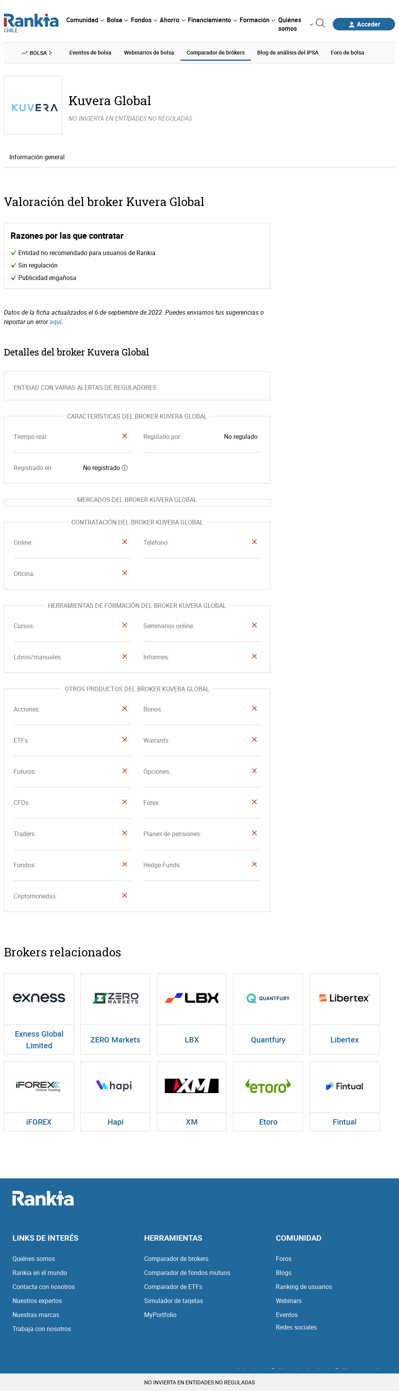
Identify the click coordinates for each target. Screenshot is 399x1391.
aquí (55, 321)
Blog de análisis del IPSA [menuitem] (287, 52)
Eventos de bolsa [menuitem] (90, 52)
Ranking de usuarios (304, 1286)
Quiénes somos (33, 1258)
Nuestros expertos (37, 1300)
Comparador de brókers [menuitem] (216, 52)
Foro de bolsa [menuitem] (347, 52)
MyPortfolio (160, 1314)
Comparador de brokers (176, 1258)
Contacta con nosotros (43, 1286)
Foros (283, 1258)
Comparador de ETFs (173, 1286)
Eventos (287, 1314)
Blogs (283, 1272)
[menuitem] (85, 19)
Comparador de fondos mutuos (187, 1272)
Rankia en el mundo (39, 1272)
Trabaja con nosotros (41, 1328)
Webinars (289, 1300)
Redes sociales (296, 1327)
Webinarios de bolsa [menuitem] (149, 52)
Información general (37, 157)
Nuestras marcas (35, 1314)
